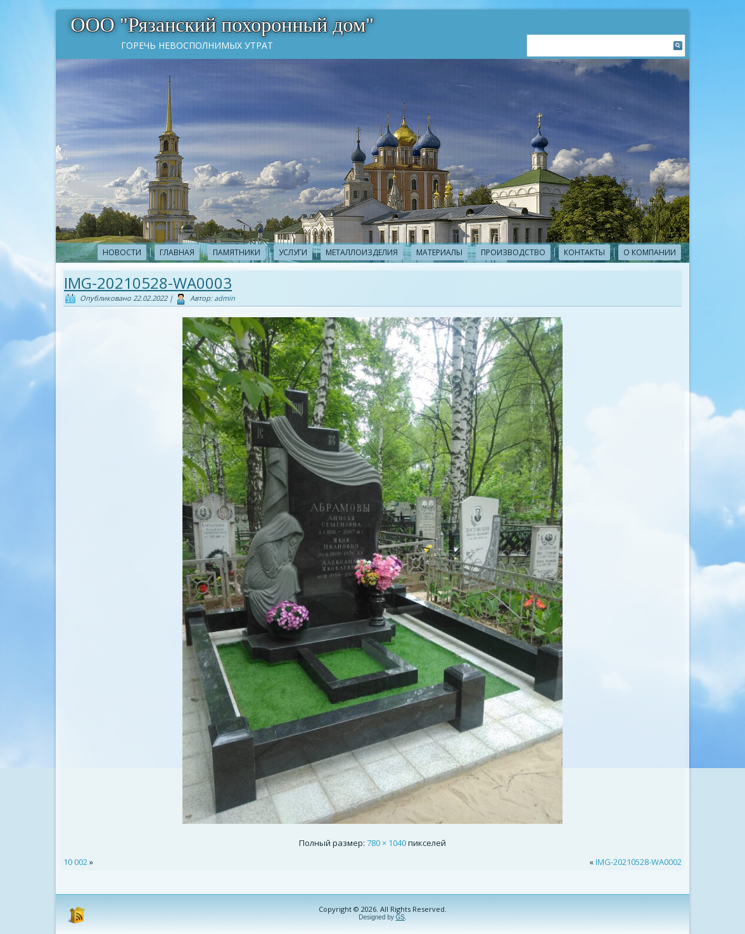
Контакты (584, 252)
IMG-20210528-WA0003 (148, 282)
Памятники (236, 252)
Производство (513, 252)
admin (224, 298)
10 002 (75, 862)
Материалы (439, 252)
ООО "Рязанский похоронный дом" (222, 24)
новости (122, 252)
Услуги (293, 252)
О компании (649, 252)
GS (400, 917)
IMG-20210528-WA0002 (638, 862)
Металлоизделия (362, 252)
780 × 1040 (386, 843)
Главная (177, 252)
